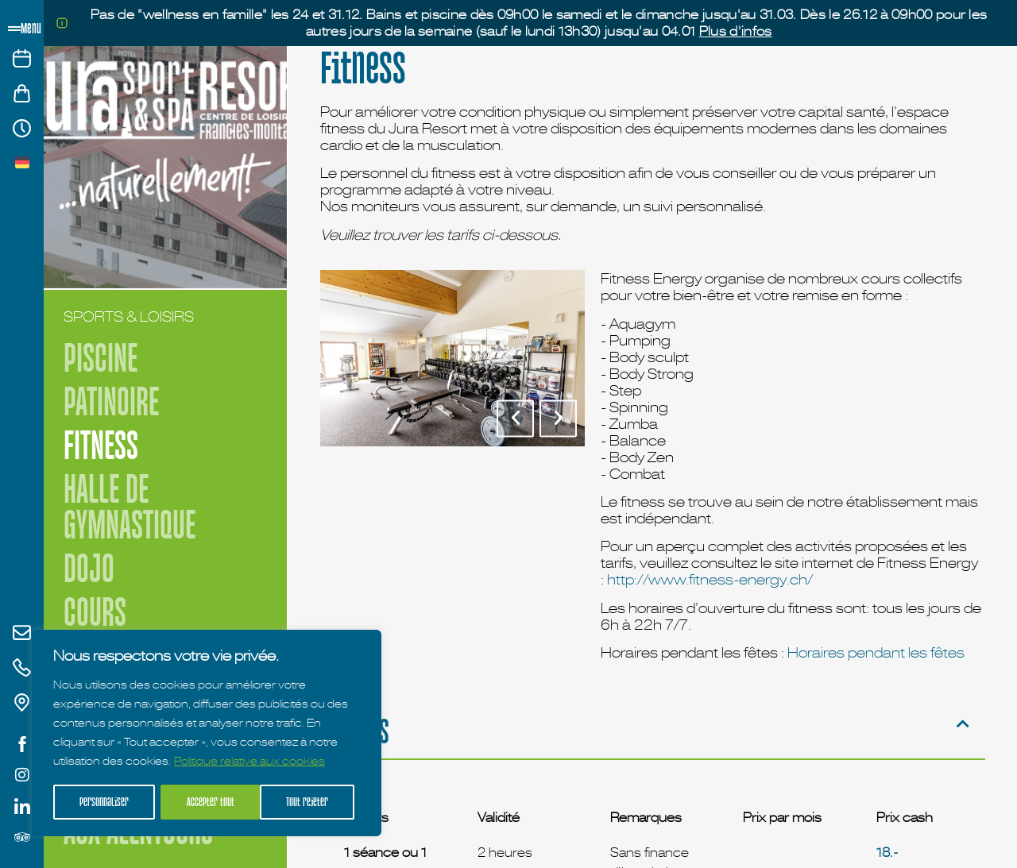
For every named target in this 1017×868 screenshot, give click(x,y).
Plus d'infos (735, 31)
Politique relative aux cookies (249, 762)
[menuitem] (22, 161)
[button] (515, 418)
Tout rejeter (208, 802)
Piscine (100, 358)
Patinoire (111, 401)
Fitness (101, 445)
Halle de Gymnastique (129, 506)
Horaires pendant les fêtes (876, 652)
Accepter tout (310, 802)
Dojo (89, 568)
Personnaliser (104, 802)
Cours (95, 612)
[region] (206, 733)
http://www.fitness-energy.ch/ (710, 579)
